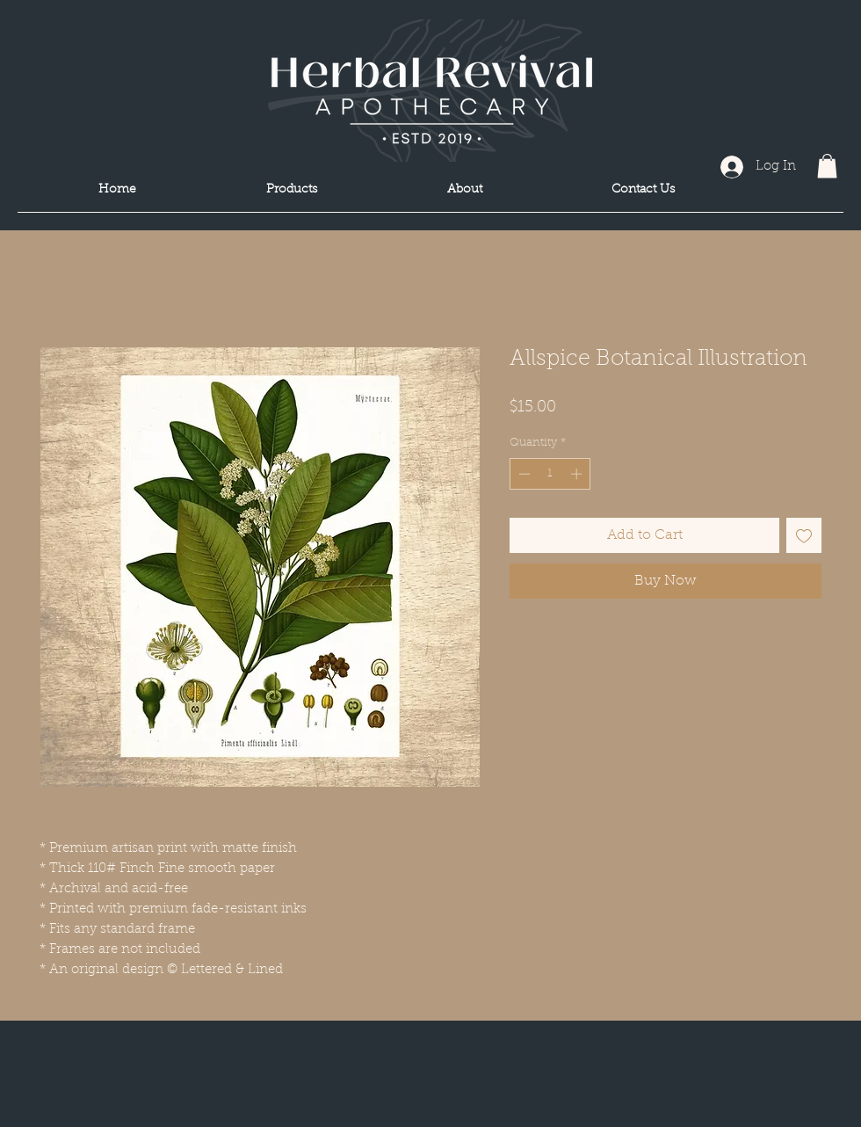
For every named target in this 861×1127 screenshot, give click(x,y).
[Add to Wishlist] (803, 535)
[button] (827, 166)
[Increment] (578, 474)
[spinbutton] (550, 474)
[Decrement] (522, 474)
